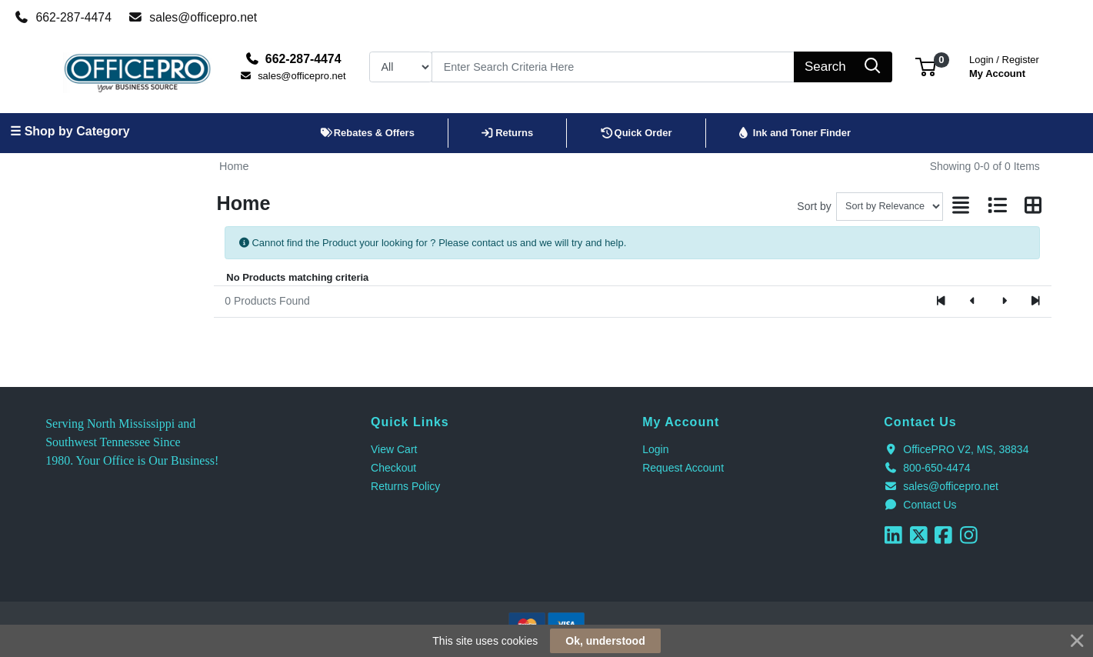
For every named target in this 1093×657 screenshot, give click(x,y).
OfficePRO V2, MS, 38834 (956, 449)
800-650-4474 (927, 468)
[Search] (613, 67)
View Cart (394, 449)
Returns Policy (405, 486)
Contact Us (920, 505)
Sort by (814, 206)
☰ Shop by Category (69, 131)
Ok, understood (605, 641)
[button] (925, 66)
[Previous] (972, 301)
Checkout (393, 468)
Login (655, 449)
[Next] (1004, 301)
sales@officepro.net (193, 17)
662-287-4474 (63, 17)
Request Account (683, 468)
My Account (1004, 65)
